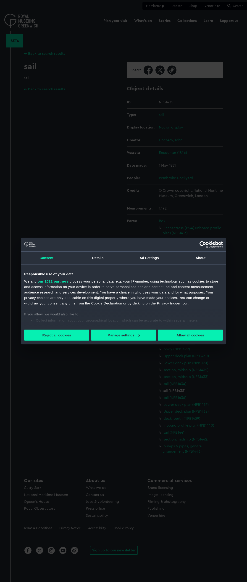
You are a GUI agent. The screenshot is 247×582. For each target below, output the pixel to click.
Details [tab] (98, 258)
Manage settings (124, 335)
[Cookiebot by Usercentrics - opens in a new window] (203, 244)
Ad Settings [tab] (149, 258)
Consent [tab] (46, 258)
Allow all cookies (190, 335)
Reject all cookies (56, 335)
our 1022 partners (53, 281)
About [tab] (201, 258)
